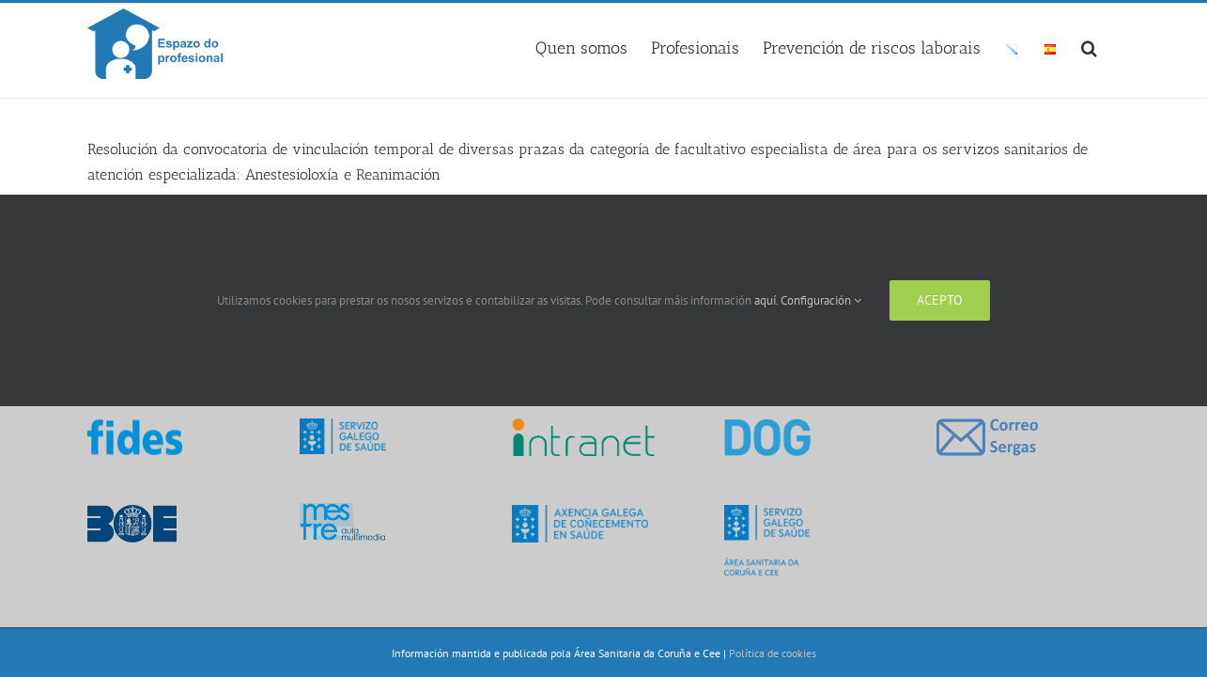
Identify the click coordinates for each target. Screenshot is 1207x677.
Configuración (821, 300)
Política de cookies (772, 653)
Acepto (940, 299)
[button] (1113, 45)
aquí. (767, 300)
